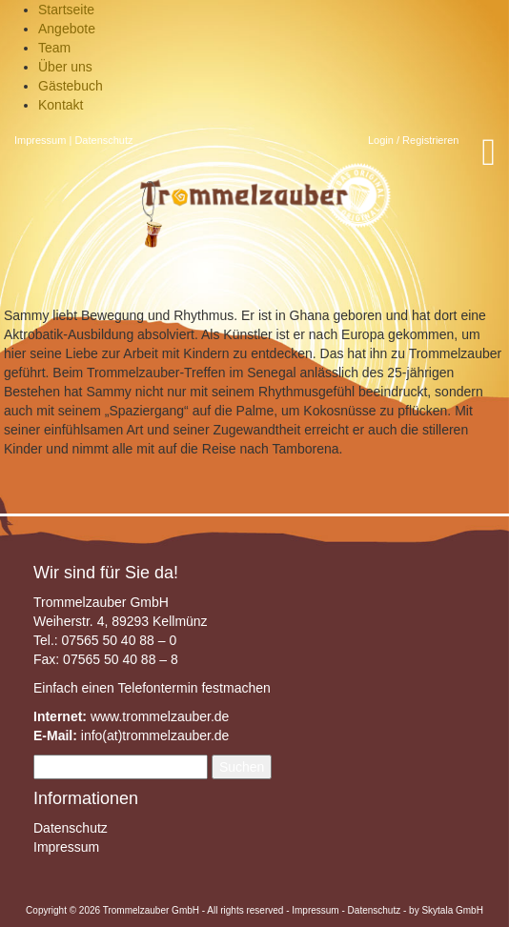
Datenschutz (103, 140)
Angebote (66, 28)
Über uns (65, 66)
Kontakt (60, 104)
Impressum (40, 140)
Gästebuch (70, 85)
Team (54, 47)
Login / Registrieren (413, 140)
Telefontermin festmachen (193, 687)
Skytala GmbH (451, 910)
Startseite (66, 9)
